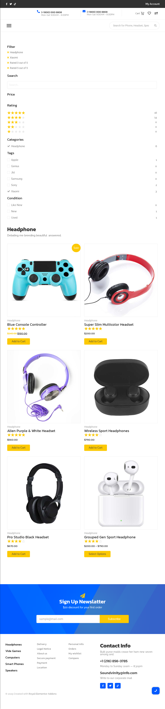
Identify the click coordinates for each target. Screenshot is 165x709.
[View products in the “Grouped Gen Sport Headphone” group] (97, 554)
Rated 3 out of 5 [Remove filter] (19, 62)
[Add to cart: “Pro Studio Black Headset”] (18, 554)
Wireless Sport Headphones (106, 431)
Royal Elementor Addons (42, 693)
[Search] (130, 25)
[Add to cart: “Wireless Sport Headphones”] (95, 448)
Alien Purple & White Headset (31, 431)
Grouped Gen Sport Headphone (110, 537)
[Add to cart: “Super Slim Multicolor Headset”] (95, 341)
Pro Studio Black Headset (28, 537)
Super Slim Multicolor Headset (108, 324)
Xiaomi (14, 57)
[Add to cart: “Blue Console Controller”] (18, 341)
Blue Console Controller (27, 324)
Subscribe (114, 619)
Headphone (16, 52)
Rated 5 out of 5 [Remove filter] (19, 68)
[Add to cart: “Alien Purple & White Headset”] (18, 448)
